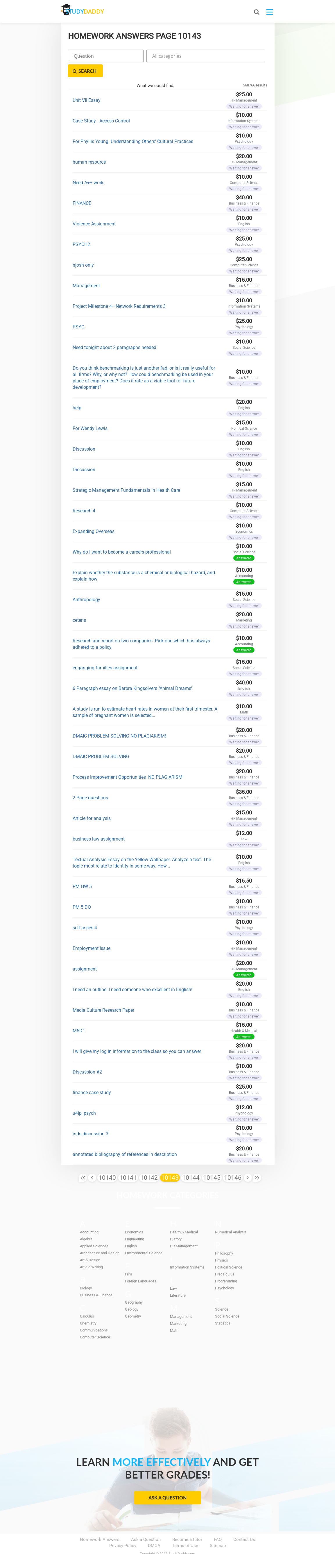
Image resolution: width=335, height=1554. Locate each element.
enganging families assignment (105, 653)
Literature (178, 1281)
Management (86, 271)
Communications (94, 1315)
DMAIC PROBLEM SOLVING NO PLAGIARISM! (119, 721)
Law (173, 1274)
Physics (221, 1246)
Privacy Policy (122, 1531)
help (77, 393)
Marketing (178, 1309)
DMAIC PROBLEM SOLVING (101, 742)
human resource (89, 147)
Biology (86, 1273)
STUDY (91, 11)
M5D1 (79, 1016)
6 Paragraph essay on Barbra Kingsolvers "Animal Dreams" (133, 673)
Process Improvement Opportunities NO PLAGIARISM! (128, 762)
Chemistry (88, 1309)
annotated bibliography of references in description (125, 1139)
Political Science (228, 1253)
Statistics (223, 1309)
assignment (85, 954)
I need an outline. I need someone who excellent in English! (132, 974)
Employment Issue (91, 933)
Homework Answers (99, 1525)
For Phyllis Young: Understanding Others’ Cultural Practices (133, 126)
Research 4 (84, 496)
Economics (134, 1217)
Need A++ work (88, 168)
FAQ (218, 1525)
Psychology (224, 1273)
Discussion (84, 434)
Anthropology (86, 585)
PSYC (78, 312)
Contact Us (244, 1525)
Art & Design (90, 1245)
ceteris (79, 605)
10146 (232, 1162)
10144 (191, 1162)
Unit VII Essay (87, 85)
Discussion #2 (87, 1057)
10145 (212, 1162)
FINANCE (82, 188)
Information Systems (187, 1253)
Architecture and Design (99, 1238)
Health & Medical (184, 1217)
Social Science (227, 1302)
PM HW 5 (82, 871)
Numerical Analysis (231, 1217)
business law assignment (99, 824)
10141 (128, 1162)
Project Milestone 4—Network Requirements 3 (119, 291)
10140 (107, 1162)
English (131, 1231)
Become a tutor (187, 1525)
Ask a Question (167, 1483)
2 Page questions (90, 783)
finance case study (92, 1077)
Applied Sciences (94, 1231)
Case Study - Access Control (101, 106)
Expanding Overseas (93, 516)
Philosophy (224, 1239)
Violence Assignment (94, 209)
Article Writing (91, 1252)
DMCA (154, 1531)
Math (174, 1316)
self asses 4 (85, 913)
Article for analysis (92, 803)
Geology (131, 1295)
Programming (226, 1266)
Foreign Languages (140, 1266)
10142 (149, 1162)
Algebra (86, 1224)
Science (221, 1295)
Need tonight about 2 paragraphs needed (114, 332)
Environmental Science (143, 1238)
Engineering (134, 1224)
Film (128, 1259)
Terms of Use (185, 1531)
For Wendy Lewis (90, 413)
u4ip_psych (84, 1098)
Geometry (133, 1302)
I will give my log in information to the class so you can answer (137, 1036)
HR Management (184, 1231)
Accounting (89, 1217)
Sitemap (218, 1531)
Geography (134, 1288)
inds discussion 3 (90, 1119)
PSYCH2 (81, 229)
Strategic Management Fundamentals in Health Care (126, 475)
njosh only (83, 250)
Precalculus (224, 1259)
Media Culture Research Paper (103, 995)
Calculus (87, 1302)
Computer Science (95, 1322)
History (176, 1224)
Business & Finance (96, 1280)
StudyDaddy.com (182, 1539)
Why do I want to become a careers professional (122, 537)
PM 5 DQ (82, 892)
